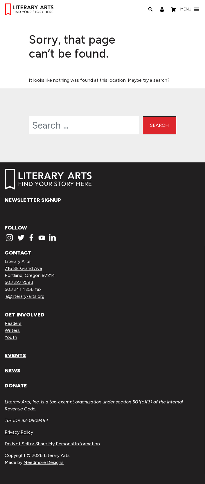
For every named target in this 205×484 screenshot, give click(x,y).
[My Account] (162, 9)
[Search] (150, 9)
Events (15, 355)
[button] (185, 9)
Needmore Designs (44, 462)
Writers (12, 330)
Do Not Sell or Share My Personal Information (52, 443)
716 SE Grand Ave (23, 268)
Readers (13, 323)
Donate (16, 385)
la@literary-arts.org (24, 296)
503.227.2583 (19, 282)
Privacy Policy (19, 432)
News (12, 370)
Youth (11, 337)
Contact (18, 253)
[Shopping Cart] (174, 9)
